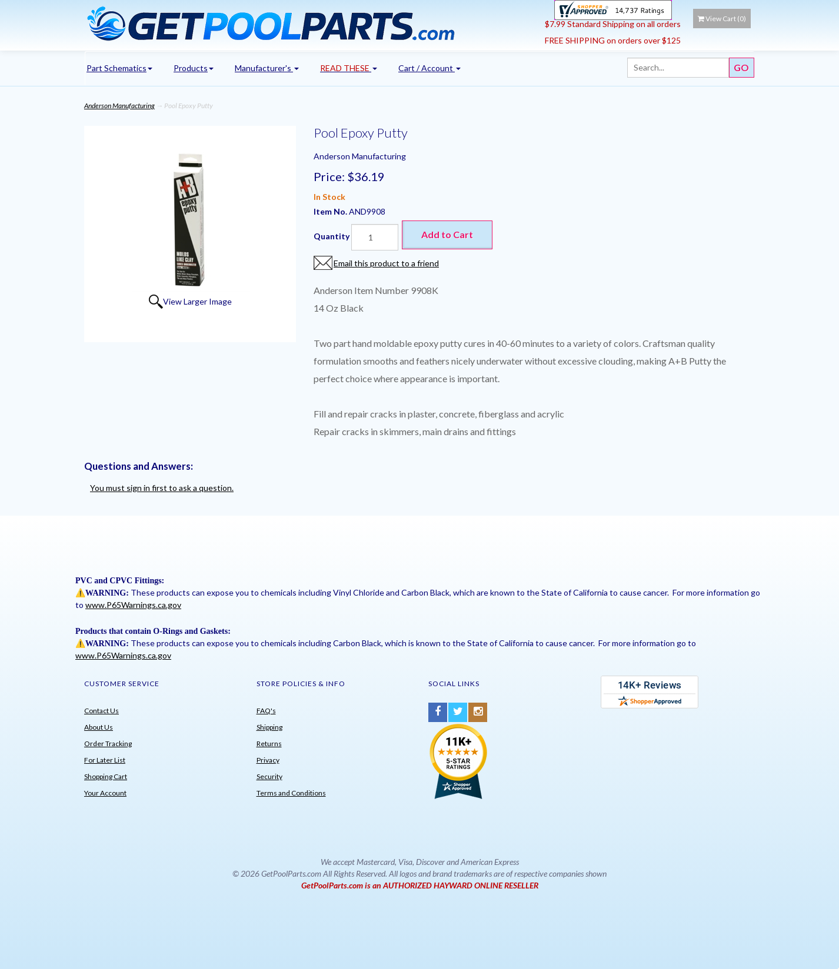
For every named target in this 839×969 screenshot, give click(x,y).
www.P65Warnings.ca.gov (133, 605)
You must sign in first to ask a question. (162, 488)
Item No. (331, 211)
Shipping (269, 727)
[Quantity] (374, 237)
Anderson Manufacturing (119, 105)
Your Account (105, 792)
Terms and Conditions (291, 792)
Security (269, 776)
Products (194, 68)
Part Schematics (119, 68)
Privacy (268, 760)
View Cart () (722, 18)
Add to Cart (447, 234)
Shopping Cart (105, 776)
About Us (98, 727)
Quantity (331, 236)
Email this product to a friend (386, 263)
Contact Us (101, 710)
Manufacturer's (267, 68)
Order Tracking (108, 743)
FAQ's (266, 710)
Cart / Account (429, 68)
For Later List (104, 760)
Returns (269, 743)
